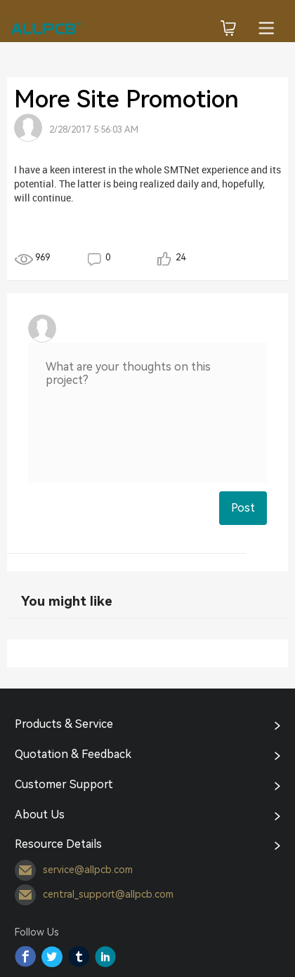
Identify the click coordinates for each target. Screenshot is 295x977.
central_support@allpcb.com (94, 894)
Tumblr (78, 956)
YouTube (105, 956)
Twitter (52, 956)
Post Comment (243, 513)
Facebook (25, 956)
